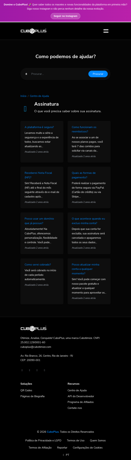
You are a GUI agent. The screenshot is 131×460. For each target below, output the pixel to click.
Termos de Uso (75, 440)
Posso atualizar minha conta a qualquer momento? (85, 269)
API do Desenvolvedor (81, 396)
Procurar (98, 74)
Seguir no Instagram (65, 16)
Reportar (62, 447)
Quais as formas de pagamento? (84, 175)
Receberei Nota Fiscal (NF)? (38, 175)
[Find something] (59, 74)
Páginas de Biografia (32, 396)
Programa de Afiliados (81, 402)
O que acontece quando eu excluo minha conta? (88, 221)
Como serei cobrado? (38, 265)
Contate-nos (75, 408)
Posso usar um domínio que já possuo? (39, 221)
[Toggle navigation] (106, 31)
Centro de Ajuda (39, 96)
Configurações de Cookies (88, 447)
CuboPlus (53, 432)
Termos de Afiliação (40, 447)
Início (23, 96)
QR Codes (26, 390)
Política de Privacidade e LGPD (43, 440)
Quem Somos (98, 440)
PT (65, 455)
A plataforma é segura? (39, 127)
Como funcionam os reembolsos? (84, 129)
